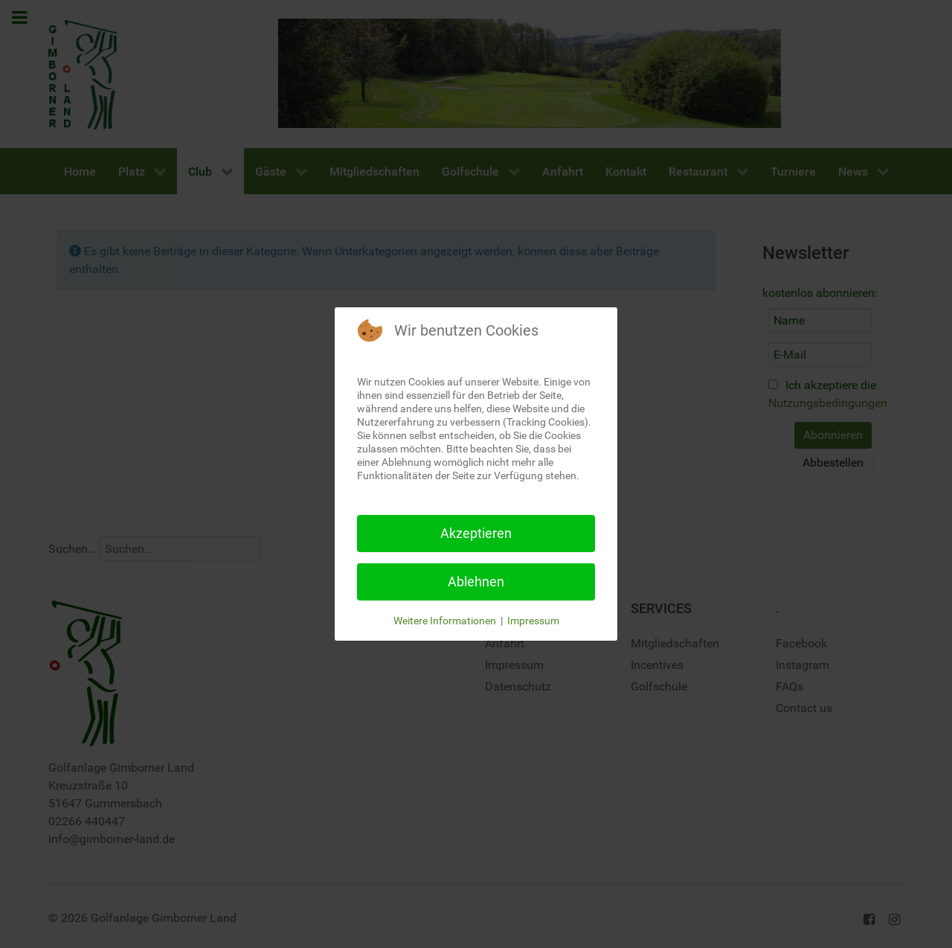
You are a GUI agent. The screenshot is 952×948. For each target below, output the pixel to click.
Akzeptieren (476, 533)
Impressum (533, 621)
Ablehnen (476, 581)
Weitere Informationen (444, 621)
